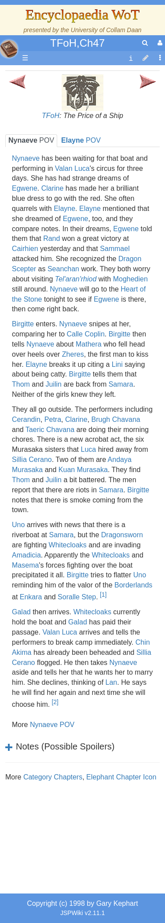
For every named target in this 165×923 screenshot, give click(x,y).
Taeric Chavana (50, 429)
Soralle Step (77, 597)
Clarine (52, 188)
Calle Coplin (86, 334)
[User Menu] (159, 43)
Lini (117, 364)
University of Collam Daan (106, 29)
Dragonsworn (122, 535)
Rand (51, 238)
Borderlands (133, 585)
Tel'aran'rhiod (75, 279)
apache (9, 49)
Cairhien (25, 248)
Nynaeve (26, 158)
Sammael (115, 248)
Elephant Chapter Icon (121, 777)
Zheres (73, 354)
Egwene (24, 188)
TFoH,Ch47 (77, 43)
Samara (121, 384)
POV (31, 140)
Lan (111, 682)
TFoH (50, 115)
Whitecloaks (68, 545)
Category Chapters (52, 777)
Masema (25, 565)
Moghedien (130, 279)
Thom (21, 384)
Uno (18, 524)
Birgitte (23, 324)
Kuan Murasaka (83, 469)
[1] (103, 594)
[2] (54, 701)
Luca (88, 449)
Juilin (54, 384)
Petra (52, 419)
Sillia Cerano (32, 459)
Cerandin (26, 419)
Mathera (89, 344)
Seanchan (63, 269)
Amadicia (26, 555)
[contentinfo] (130, 58)
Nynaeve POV (52, 724)
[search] (145, 43)
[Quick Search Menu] (145, 43)
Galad (21, 612)
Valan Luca (72, 168)
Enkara (31, 597)
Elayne (64, 208)
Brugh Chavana (116, 419)
